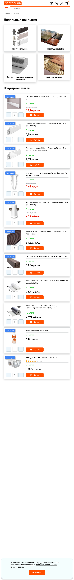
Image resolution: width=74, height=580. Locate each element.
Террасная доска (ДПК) (54, 49)
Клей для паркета (54, 79)
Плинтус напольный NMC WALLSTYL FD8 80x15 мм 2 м (47, 100)
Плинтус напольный (20, 49)
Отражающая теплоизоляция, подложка (20, 80)
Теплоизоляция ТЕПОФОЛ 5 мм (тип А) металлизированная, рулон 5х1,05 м (41, 306)
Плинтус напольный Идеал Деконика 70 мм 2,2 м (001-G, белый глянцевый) (46, 150)
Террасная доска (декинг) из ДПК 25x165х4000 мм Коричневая (46, 233)
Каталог (16, 13)
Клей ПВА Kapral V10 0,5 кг (37, 329)
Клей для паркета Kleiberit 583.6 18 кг (41, 357)
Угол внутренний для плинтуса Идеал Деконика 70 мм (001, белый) (46, 175)
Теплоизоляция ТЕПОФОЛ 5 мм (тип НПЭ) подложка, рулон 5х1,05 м (47, 281)
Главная (7, 13)
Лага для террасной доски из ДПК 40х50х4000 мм (46, 256)
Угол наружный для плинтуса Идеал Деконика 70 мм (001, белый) (47, 204)
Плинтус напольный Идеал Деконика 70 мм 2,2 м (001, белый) (46, 126)
